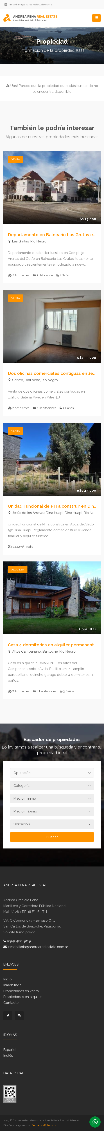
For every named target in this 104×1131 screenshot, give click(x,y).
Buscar (52, 837)
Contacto (11, 1003)
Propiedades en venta (21, 991)
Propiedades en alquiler (22, 997)
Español (9, 1050)
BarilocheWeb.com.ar (44, 1125)
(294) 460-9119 (17, 941)
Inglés (8, 1056)
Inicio (7, 979)
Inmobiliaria (12, 985)
